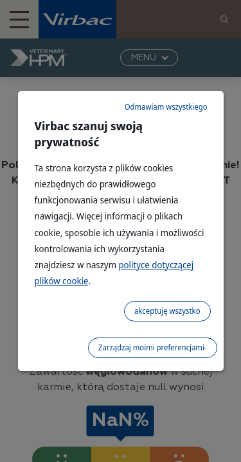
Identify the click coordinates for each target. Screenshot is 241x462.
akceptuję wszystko (167, 310)
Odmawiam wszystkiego (166, 106)
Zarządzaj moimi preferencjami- (152, 347)
